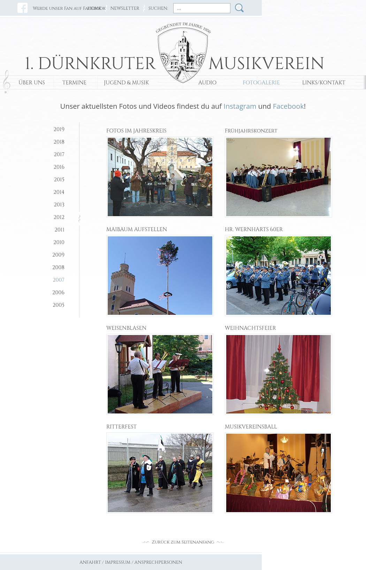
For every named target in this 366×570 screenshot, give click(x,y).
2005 (58, 305)
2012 (59, 217)
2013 (59, 204)
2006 (58, 292)
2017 (59, 154)
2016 (58, 167)
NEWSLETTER (124, 9)
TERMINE (74, 82)
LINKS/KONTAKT (323, 82)
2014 (58, 192)
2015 (59, 179)
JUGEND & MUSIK (126, 82)
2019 (58, 129)
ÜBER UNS (31, 82)
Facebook (288, 106)
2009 (58, 255)
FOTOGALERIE (261, 82)
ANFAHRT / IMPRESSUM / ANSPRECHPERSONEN (130, 562)
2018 (59, 142)
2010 (58, 242)
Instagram (239, 106)
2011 (59, 230)
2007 (58, 280)
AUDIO (207, 82)
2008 (58, 267)
